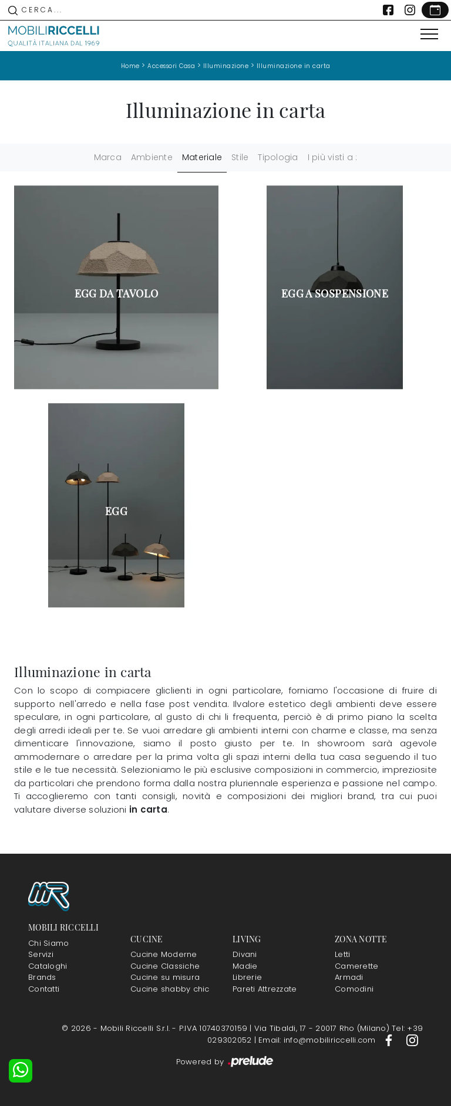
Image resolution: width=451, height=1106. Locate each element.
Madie (245, 966)
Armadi (349, 977)
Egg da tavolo (117, 293)
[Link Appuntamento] (435, 10)
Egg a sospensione (334, 293)
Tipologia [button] (278, 157)
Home (130, 66)
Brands (42, 977)
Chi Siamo (48, 943)
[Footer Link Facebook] (390, 1040)
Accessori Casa (171, 66)
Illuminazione (226, 66)
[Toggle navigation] (429, 34)
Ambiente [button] (152, 157)
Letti (342, 954)
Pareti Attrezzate (265, 989)
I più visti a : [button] (333, 157)
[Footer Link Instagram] (412, 1040)
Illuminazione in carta (294, 66)
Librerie (247, 977)
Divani (245, 954)
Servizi (40, 954)
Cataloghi (47, 966)
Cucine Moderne (163, 954)
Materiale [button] (202, 157)
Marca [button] (108, 157)
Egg (116, 511)
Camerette (356, 966)
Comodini (354, 989)
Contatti (43, 989)
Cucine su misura (165, 977)
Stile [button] (239, 157)
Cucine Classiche (165, 966)
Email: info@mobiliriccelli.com (318, 1040)
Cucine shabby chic (170, 989)
